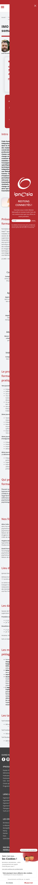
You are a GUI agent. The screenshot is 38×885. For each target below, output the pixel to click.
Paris (4, 836)
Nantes (5, 833)
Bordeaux (6, 823)
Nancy (5, 831)
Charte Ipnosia (8, 783)
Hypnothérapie (8, 800)
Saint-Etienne (7, 839)
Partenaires (7, 778)
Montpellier (7, 828)
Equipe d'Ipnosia (8, 770)
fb (4, 759)
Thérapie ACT (7, 808)
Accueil (3, 17)
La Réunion (6, 825)
